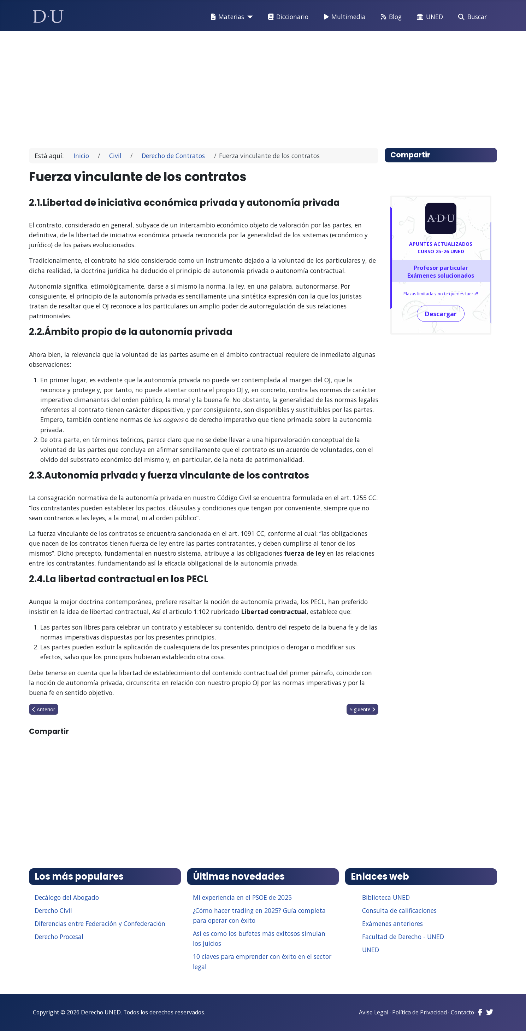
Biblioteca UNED (386, 897)
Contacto (462, 1012)
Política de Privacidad (419, 1012)
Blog (390, 17)
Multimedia (343, 17)
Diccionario (286, 17)
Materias (226, 17)
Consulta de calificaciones (399, 910)
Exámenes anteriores (392, 923)
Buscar (471, 17)
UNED (428, 17)
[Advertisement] (247, 86)
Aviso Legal (373, 1012)
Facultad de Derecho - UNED (403, 936)
